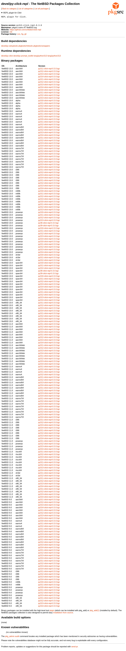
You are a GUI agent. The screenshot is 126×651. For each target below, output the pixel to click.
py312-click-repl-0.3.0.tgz (49, 73)
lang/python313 (40, 57)
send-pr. (74, 648)
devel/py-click (7, 57)
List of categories (25, 9)
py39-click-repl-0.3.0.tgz (48, 227)
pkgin (52, 612)
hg (22, 35)
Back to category (9, 9)
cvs (18, 35)
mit (11, 33)
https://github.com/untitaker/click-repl (25, 31)
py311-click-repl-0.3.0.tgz (49, 70)
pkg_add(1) (94, 612)
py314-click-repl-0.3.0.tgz (49, 78)
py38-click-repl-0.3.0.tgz (48, 224)
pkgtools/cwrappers (41, 47)
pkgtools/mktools (25, 47)
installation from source (63, 614)
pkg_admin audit (12, 638)
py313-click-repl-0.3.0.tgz (49, 75)
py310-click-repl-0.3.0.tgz (49, 91)
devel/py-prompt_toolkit (23, 57)
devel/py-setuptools (9, 47)
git (25, 35)
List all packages (41, 9)
